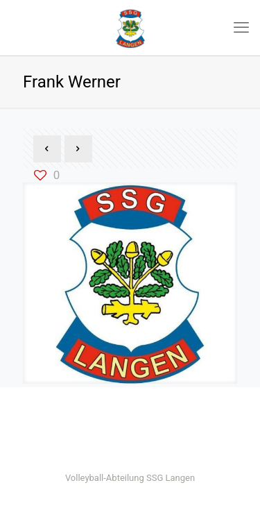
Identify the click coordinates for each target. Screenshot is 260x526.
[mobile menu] (241, 28)
